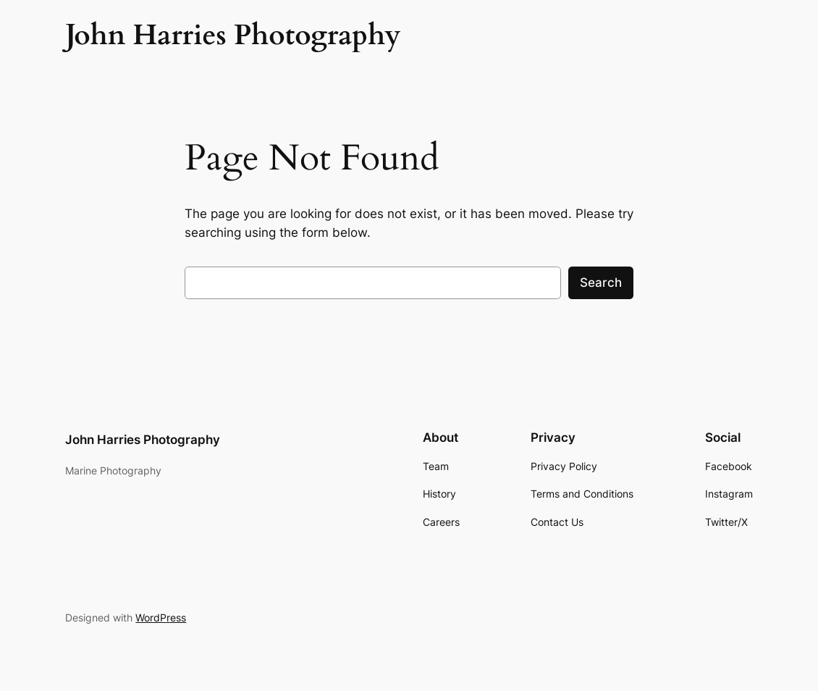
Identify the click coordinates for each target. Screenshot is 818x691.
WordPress (160, 617)
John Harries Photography (142, 439)
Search (601, 282)
